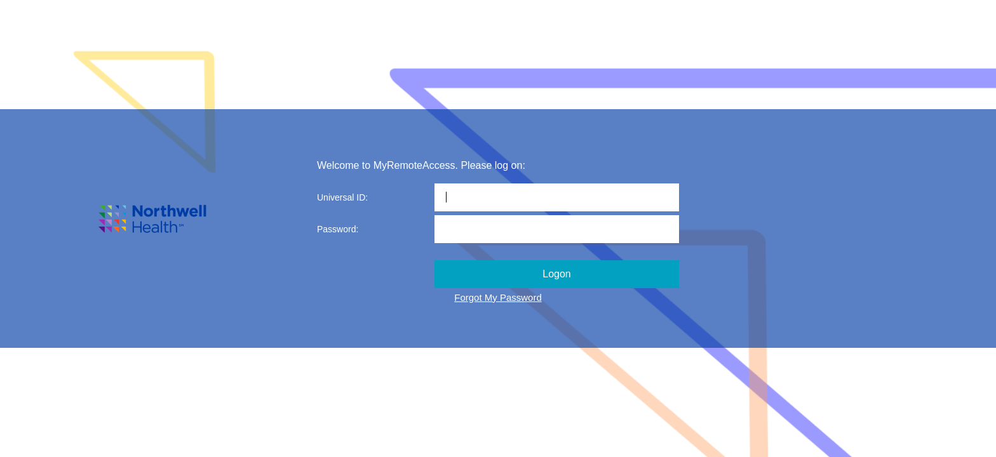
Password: (337, 229)
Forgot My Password (498, 297)
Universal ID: (342, 197)
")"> (498, 306)
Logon (556, 273)
